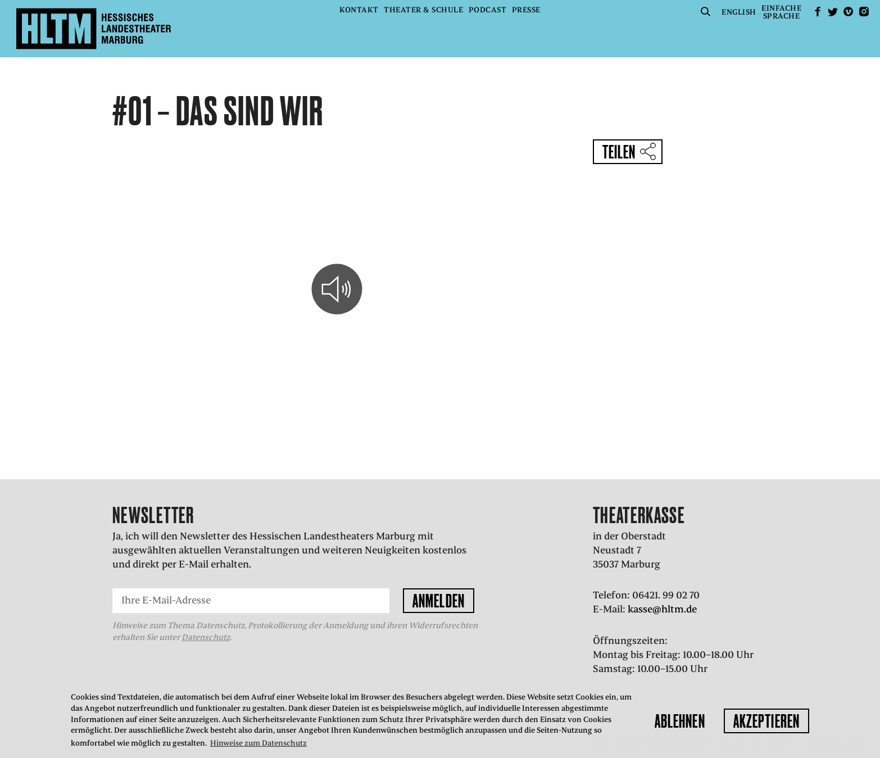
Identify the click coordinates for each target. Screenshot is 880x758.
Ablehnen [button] (680, 721)
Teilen (619, 152)
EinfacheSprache (781, 12)
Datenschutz (206, 637)
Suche (706, 11)
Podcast (488, 10)
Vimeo (848, 11)
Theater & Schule (423, 10)
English (739, 12)
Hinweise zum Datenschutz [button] (258, 743)
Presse (526, 10)
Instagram (864, 11)
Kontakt (359, 10)
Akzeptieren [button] (766, 721)
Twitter (833, 11)
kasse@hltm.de (662, 609)
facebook (818, 11)
